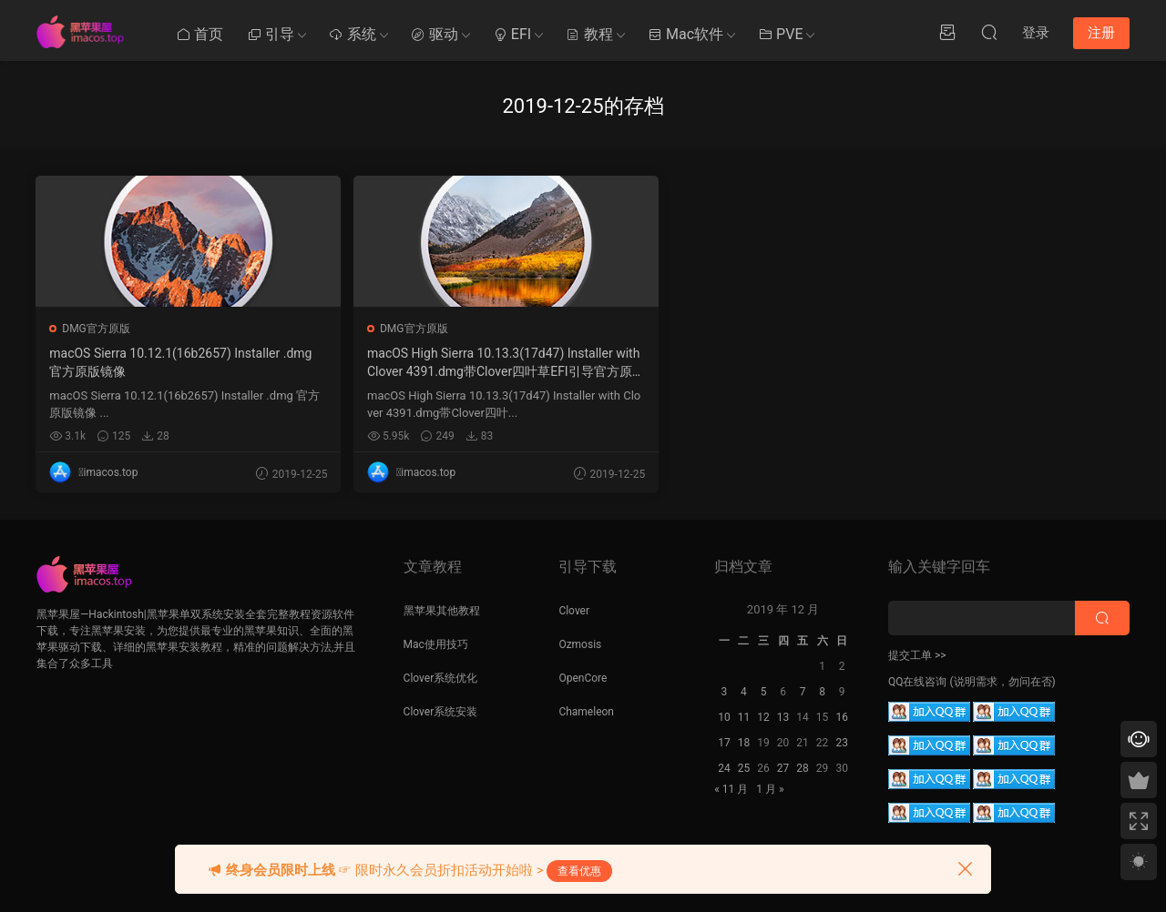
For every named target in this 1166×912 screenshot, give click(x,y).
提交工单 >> (917, 655)
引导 (270, 34)
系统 (352, 34)
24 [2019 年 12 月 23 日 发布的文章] (724, 768)
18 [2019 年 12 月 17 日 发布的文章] (744, 742)
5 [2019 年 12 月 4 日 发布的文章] (764, 691)
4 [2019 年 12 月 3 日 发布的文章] (744, 691)
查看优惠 (579, 871)
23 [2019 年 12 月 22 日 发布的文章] (841, 742)
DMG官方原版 (97, 328)
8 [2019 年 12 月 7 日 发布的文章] (822, 691)
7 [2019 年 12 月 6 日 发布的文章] (803, 691)
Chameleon (586, 711)
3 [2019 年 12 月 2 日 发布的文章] (724, 691)
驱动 (434, 34)
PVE (780, 34)
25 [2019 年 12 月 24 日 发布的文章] (744, 768)
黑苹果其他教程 (442, 610)
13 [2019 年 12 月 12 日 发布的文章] (783, 717)
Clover (573, 610)
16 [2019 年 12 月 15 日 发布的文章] (841, 717)
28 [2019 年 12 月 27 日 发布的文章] (802, 768)
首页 (199, 34)
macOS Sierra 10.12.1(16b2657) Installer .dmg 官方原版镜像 (136, 362)
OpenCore (582, 678)
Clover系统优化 (441, 678)
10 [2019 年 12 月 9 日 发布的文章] (724, 717)
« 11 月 (731, 789)
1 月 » (769, 789)
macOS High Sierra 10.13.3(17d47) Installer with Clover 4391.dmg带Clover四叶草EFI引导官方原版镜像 (360, 363)
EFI (512, 34)
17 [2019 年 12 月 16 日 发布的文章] (724, 742)
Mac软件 (685, 34)
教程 (589, 34)
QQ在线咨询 (917, 681)
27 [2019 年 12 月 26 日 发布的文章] (783, 768)
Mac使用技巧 (436, 644)
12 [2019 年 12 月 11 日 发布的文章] (763, 717)
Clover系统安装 (441, 711)
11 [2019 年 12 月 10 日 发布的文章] (744, 717)
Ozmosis (579, 644)
